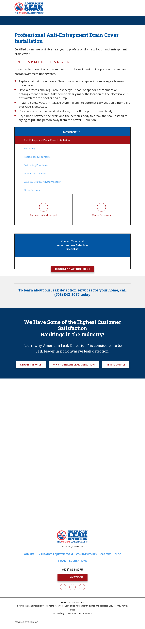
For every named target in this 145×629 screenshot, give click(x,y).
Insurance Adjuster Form (55, 555)
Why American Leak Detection (74, 365)
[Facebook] (63, 588)
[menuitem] (72, 140)
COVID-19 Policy (86, 555)
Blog (118, 555)
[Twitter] (72, 588)
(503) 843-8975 (72, 570)
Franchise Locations (72, 561)
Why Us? (29, 555)
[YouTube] (82, 588)
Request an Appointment (72, 269)
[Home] (28, 8)
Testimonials (115, 365)
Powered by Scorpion (26, 622)
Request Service (30, 365)
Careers (105, 555)
